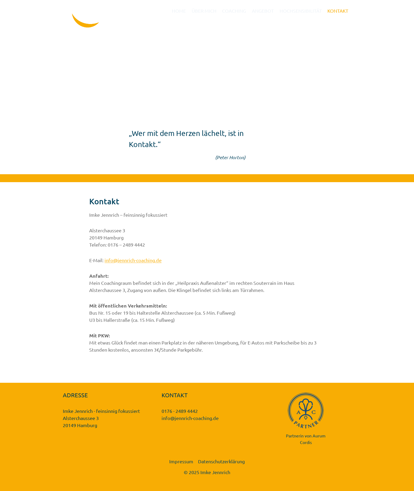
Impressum (181, 461)
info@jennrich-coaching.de (133, 260)
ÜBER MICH (204, 10)
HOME (179, 10)
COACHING (234, 10)
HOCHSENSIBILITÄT (301, 10)
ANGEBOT (263, 10)
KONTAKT (337, 10)
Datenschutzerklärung (221, 461)
